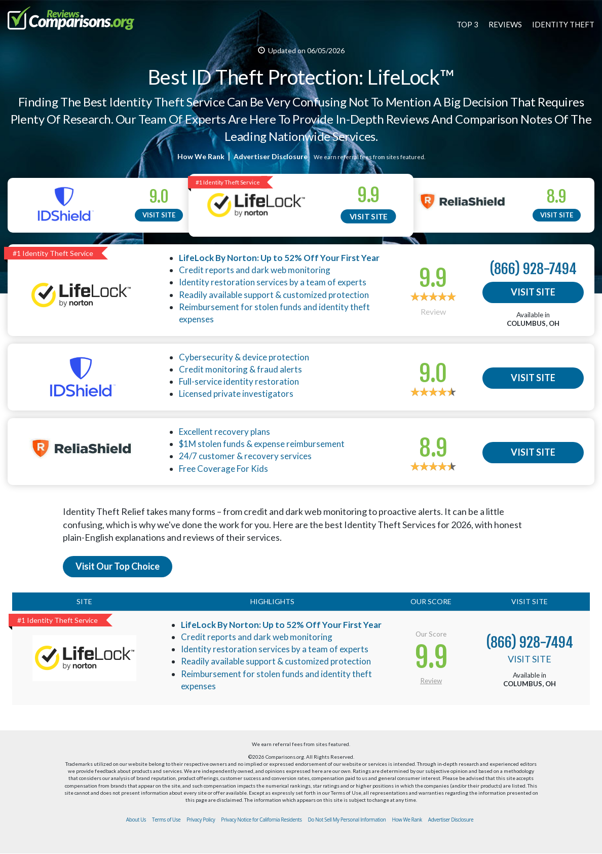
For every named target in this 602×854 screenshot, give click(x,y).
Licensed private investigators (236, 393)
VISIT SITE (158, 215)
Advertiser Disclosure (271, 156)
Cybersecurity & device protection (244, 357)
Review (433, 311)
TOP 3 (467, 24)
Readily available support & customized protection (274, 294)
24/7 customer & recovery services (245, 456)
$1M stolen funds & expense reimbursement (262, 443)
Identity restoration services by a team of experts (272, 282)
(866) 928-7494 (533, 269)
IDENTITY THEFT (563, 24)
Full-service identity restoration (239, 381)
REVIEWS (505, 24)
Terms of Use (166, 819)
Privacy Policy (200, 819)
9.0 (159, 197)
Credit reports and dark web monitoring (254, 270)
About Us (136, 819)
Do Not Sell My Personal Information (347, 819)
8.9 (557, 197)
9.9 (368, 195)
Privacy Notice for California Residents (261, 819)
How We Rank (200, 156)
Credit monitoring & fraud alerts (240, 369)
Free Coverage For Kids (223, 468)
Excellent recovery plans (224, 431)
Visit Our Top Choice (118, 566)
